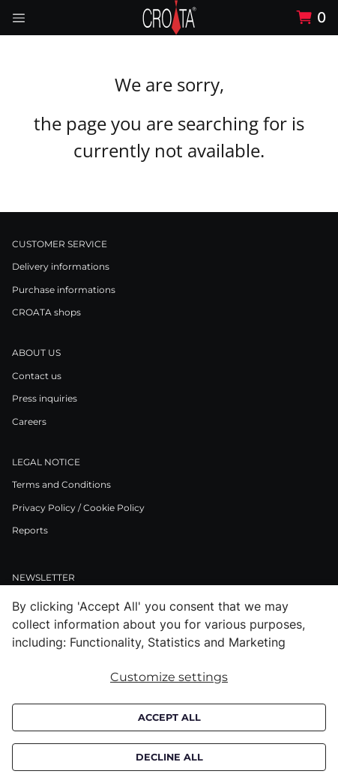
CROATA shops (46, 312)
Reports (30, 530)
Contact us (36, 375)
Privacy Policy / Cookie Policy (78, 507)
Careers (29, 421)
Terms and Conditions (61, 484)
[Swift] (169, 17)
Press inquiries (44, 398)
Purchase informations (63, 289)
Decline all (169, 757)
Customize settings (169, 677)
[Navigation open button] (18, 17)
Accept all (169, 717)
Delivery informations (60, 266)
